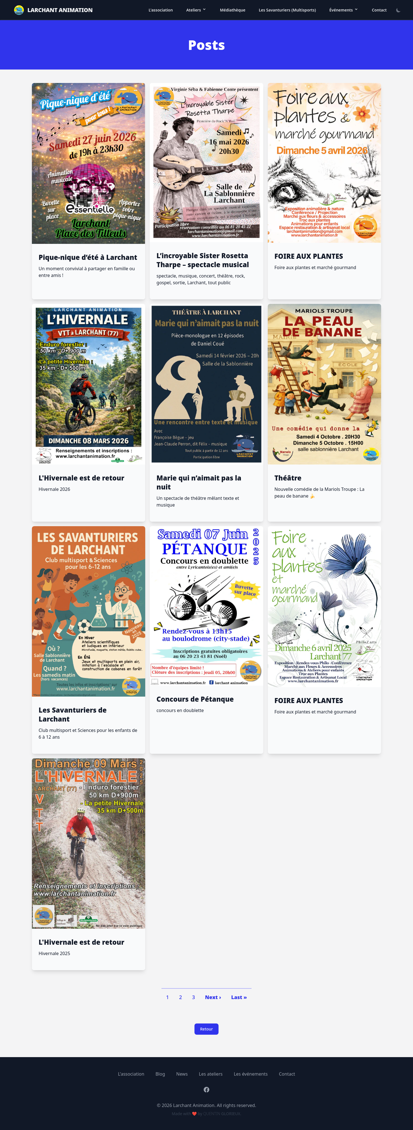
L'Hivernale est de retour (81, 477)
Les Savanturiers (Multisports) (287, 10)
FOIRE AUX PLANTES (308, 256)
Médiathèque (232, 10)
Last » (239, 997)
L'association (161, 10)
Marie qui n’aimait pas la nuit (198, 482)
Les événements (250, 1074)
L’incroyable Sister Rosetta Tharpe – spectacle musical (202, 260)
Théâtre (288, 477)
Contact (379, 10)
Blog (160, 1074)
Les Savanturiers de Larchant (73, 715)
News (182, 1074)
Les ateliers (211, 1074)
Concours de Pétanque (195, 699)
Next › (213, 997)
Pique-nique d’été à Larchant (88, 257)
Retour (206, 1029)
